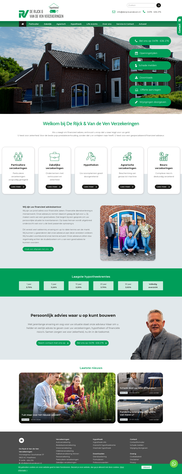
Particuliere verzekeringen (67, 459)
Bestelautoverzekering (66, 445)
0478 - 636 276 (154, 12)
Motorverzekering (63, 448)
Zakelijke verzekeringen (66, 462)
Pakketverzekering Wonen (67, 454)
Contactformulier (137, 442)
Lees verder (107, 420)
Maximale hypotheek (102, 448)
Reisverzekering (63, 457)
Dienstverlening (100, 457)
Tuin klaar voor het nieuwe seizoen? (41, 415)
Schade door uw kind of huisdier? (138, 388)
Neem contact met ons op (51, 343)
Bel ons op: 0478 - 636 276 (90, 343)
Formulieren (98, 459)
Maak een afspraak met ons (37, 249)
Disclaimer (134, 459)
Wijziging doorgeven (139, 448)
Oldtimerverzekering (65, 451)
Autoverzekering (63, 442)
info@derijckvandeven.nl (129, 12)
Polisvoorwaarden (100, 462)
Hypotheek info (99, 442)
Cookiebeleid (135, 457)
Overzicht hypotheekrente (104, 445)
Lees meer (16, 187)
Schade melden (137, 445)
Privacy (133, 462)
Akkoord (146, 467)
